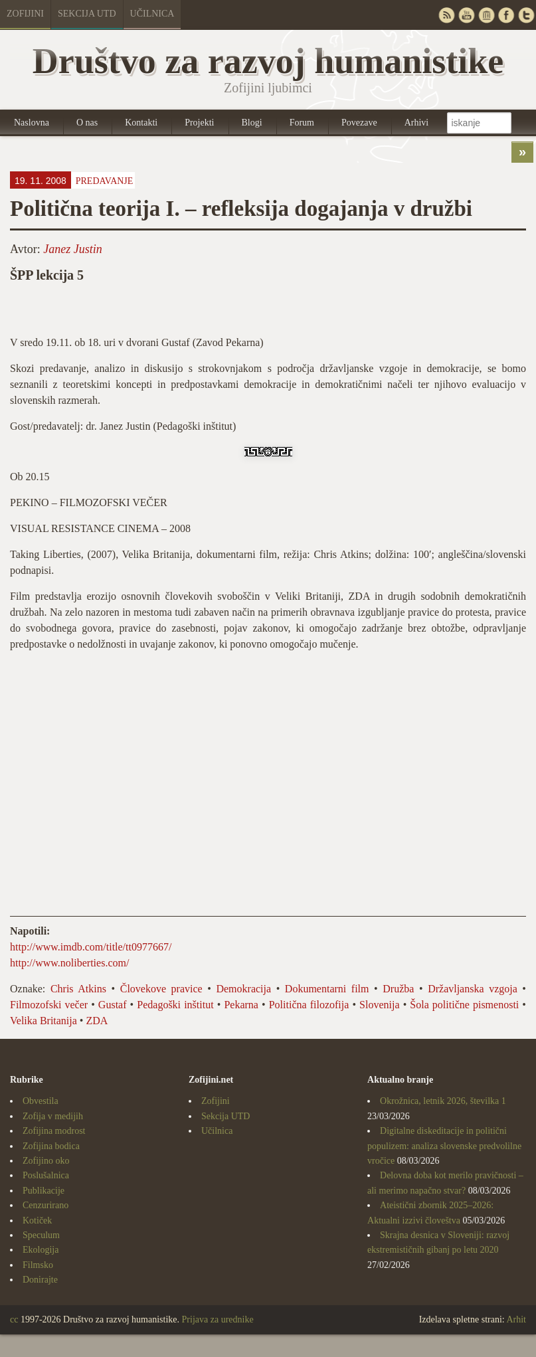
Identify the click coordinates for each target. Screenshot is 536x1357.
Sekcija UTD (87, 14)
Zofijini (25, 14)
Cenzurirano (45, 1205)
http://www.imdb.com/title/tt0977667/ (90, 946)
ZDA (97, 1020)
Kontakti (141, 123)
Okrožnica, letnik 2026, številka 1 (443, 1101)
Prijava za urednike (218, 1319)
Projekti (199, 123)
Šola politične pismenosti (464, 1004)
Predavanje (105, 181)
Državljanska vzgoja (472, 988)
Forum (302, 123)
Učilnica (152, 14)
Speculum (41, 1235)
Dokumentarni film (327, 988)
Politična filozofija (309, 1004)
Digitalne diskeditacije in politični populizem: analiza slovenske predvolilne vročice (444, 1146)
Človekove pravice (161, 988)
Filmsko (38, 1265)
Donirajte (40, 1280)
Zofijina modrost (54, 1131)
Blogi (252, 123)
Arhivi (416, 123)
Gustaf (112, 1004)
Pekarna (241, 1004)
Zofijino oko (46, 1161)
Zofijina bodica (51, 1146)
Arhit (516, 1319)
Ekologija (40, 1250)
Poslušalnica (46, 1175)
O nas (87, 123)
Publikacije (43, 1191)
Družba (398, 988)
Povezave (359, 123)
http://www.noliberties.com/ (69, 962)
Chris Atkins (78, 988)
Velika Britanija (43, 1020)
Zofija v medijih (53, 1116)
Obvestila (40, 1101)
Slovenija (379, 1004)
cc (14, 1319)
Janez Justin (72, 249)
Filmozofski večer (49, 1004)
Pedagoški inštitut (175, 1004)
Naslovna (31, 123)
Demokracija (243, 988)
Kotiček (37, 1220)
